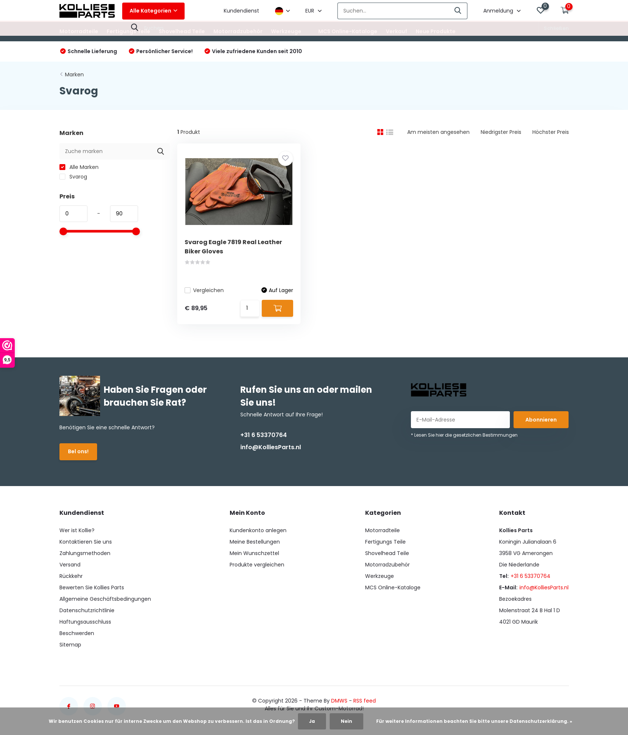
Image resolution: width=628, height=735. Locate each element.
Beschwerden (76, 633)
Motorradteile (78, 31)
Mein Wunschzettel (254, 553)
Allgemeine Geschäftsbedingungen (105, 599)
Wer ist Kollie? (77, 530)
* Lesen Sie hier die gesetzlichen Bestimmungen (464, 435)
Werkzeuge (286, 31)
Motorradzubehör (237, 31)
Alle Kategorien (153, 10)
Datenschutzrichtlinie (86, 610)
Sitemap (70, 644)
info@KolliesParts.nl (270, 447)
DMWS (339, 700)
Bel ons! (78, 451)
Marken (74, 74)
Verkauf (396, 31)
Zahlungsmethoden (84, 553)
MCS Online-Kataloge (347, 31)
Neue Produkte (436, 31)
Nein (346, 721)
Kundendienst (241, 10)
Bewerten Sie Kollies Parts (91, 587)
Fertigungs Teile (128, 31)
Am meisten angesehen (438, 132)
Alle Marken (79, 167)
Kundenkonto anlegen (258, 530)
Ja (312, 721)
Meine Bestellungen (255, 541)
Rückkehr (71, 576)
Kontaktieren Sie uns (85, 541)
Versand (69, 564)
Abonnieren (541, 419)
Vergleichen (204, 290)
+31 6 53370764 (263, 435)
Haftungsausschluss (85, 621)
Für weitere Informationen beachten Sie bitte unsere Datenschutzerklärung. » (474, 721)
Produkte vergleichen (257, 564)
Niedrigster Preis (501, 132)
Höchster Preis (550, 132)
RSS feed (364, 700)
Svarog (73, 176)
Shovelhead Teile (182, 31)
